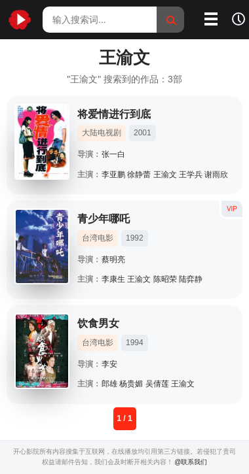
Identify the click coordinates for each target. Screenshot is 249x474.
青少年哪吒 (103, 218)
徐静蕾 (139, 174)
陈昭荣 (165, 279)
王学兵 (190, 174)
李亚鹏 (113, 174)
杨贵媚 (131, 383)
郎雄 (109, 383)
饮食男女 (98, 323)
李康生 (113, 279)
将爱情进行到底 (114, 114)
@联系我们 (190, 462)
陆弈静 (190, 279)
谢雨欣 (216, 174)
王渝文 (165, 174)
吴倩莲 (157, 383)
